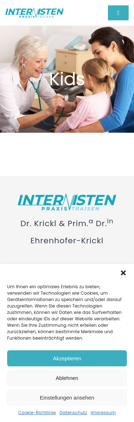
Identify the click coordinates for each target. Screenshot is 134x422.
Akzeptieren (67, 358)
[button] (123, 272)
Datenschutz (73, 413)
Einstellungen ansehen (67, 398)
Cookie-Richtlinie (37, 413)
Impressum (103, 413)
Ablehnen (67, 378)
